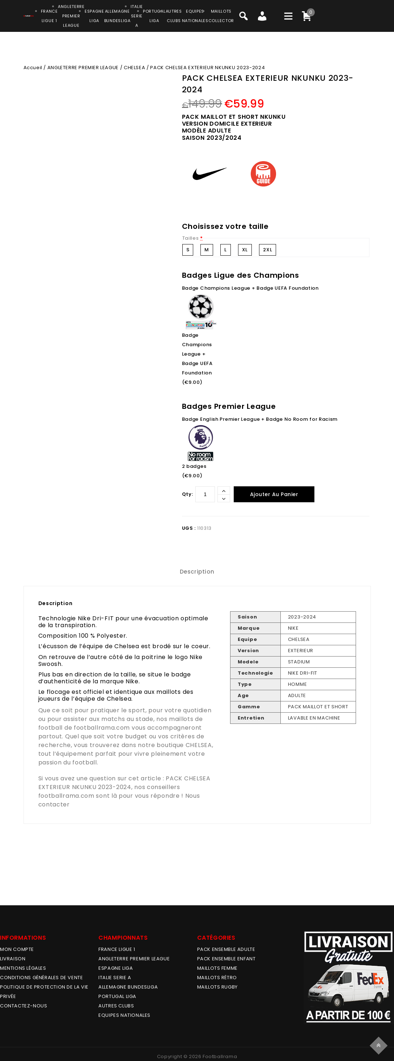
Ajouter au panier (274, 494)
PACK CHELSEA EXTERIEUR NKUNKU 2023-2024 (124, 782)
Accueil (33, 67)
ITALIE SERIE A (114, 977)
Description (197, 571)
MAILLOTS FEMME (217, 968)
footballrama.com (102, 728)
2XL (267, 249)
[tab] (197, 572)
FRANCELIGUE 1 (49, 16)
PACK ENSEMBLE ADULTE (226, 949)
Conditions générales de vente (41, 977)
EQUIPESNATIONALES (195, 16)
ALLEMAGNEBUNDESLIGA (117, 16)
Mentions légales (23, 968)
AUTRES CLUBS (116, 1005)
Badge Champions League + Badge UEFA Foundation (250, 288)
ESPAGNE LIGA (115, 968)
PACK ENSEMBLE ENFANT (226, 958)
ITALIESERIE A (137, 16)
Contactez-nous (23, 1005)
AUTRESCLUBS (174, 16)
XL (245, 249)
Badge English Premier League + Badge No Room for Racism (260, 419)
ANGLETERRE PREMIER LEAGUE (71, 16)
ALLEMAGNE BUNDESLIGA (128, 987)
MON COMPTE (17, 949)
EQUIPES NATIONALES (124, 1015)
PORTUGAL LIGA (117, 996)
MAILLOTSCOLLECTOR (221, 16)
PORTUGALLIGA (154, 16)
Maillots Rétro (217, 977)
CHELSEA (134, 67)
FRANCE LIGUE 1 (116, 949)
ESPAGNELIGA (94, 16)
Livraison (12, 958)
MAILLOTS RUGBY (217, 987)
